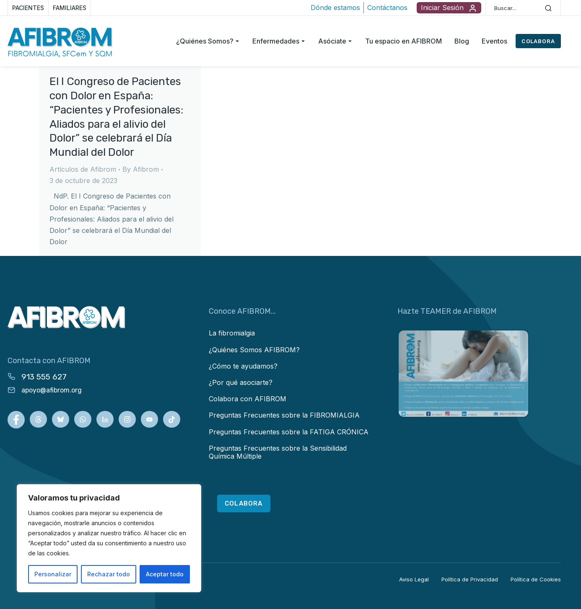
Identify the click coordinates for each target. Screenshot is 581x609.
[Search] (548, 8)
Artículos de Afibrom (82, 169)
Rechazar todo (108, 574)
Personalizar (52, 574)
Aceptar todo (165, 574)
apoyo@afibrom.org (51, 390)
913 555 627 (44, 377)
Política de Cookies (536, 579)
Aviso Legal (414, 579)
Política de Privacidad (469, 579)
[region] (109, 538)
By (140, 169)
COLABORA (538, 41)
